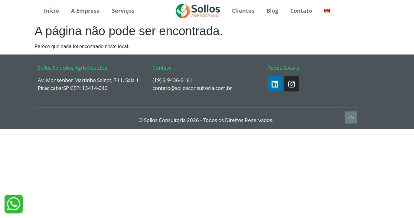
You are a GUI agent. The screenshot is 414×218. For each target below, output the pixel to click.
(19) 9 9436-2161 (172, 80)
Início (51, 10)
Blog (272, 10)
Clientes (243, 10)
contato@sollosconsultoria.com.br (192, 87)
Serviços (123, 10)
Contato (301, 10)
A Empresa (85, 10)
